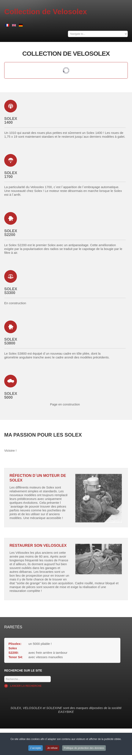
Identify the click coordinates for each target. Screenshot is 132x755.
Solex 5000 (10, 395)
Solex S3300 (10, 291)
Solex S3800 (10, 341)
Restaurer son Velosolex (38, 545)
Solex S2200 (10, 233)
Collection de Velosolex (45, 11)
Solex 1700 (10, 175)
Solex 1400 (10, 121)
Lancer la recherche (25, 685)
